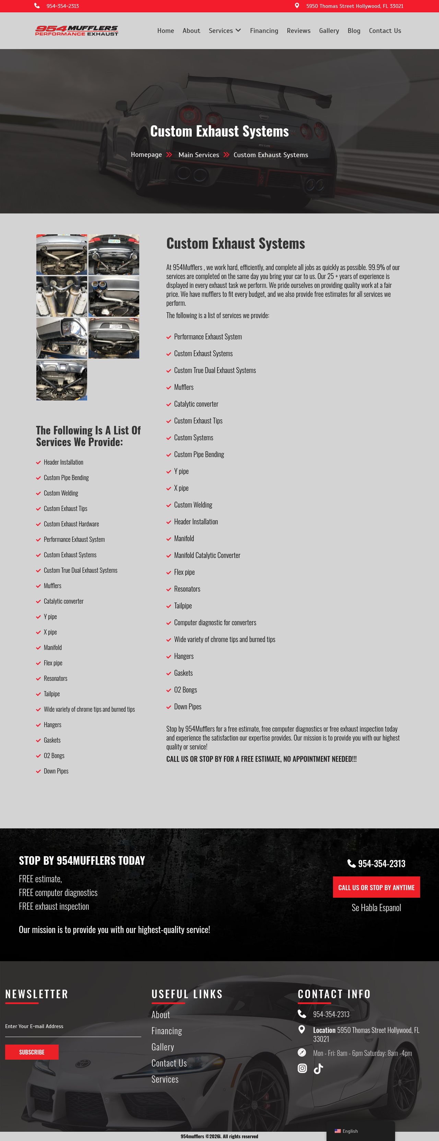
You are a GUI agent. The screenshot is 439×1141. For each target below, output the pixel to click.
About (192, 30)
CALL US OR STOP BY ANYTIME (377, 887)
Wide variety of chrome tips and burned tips (89, 709)
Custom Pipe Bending (66, 477)
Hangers (52, 724)
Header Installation (63, 461)
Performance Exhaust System (74, 539)
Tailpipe (52, 693)
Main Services (198, 155)
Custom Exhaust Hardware (71, 523)
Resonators (55, 678)
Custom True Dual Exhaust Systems (80, 570)
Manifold (53, 647)
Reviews (299, 30)
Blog (353, 30)
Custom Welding (61, 492)
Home (165, 30)
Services (221, 30)
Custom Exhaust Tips (65, 508)
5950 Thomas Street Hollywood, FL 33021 (355, 6)
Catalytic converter (64, 600)
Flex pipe (53, 662)
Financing (264, 30)
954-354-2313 (63, 6)
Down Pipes (56, 770)
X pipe (50, 631)
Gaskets (52, 739)
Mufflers (52, 585)
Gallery (329, 30)
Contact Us (385, 30)
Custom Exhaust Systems (70, 554)
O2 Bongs (54, 755)
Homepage (146, 154)
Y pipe (50, 616)
